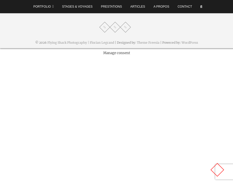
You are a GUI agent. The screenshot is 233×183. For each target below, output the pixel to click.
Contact (184, 6)
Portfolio (42, 6)
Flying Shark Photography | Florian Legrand (80, 42)
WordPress (190, 42)
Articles (137, 6)
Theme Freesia (148, 42)
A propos (161, 6)
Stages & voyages (77, 6)
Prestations (111, 6)
